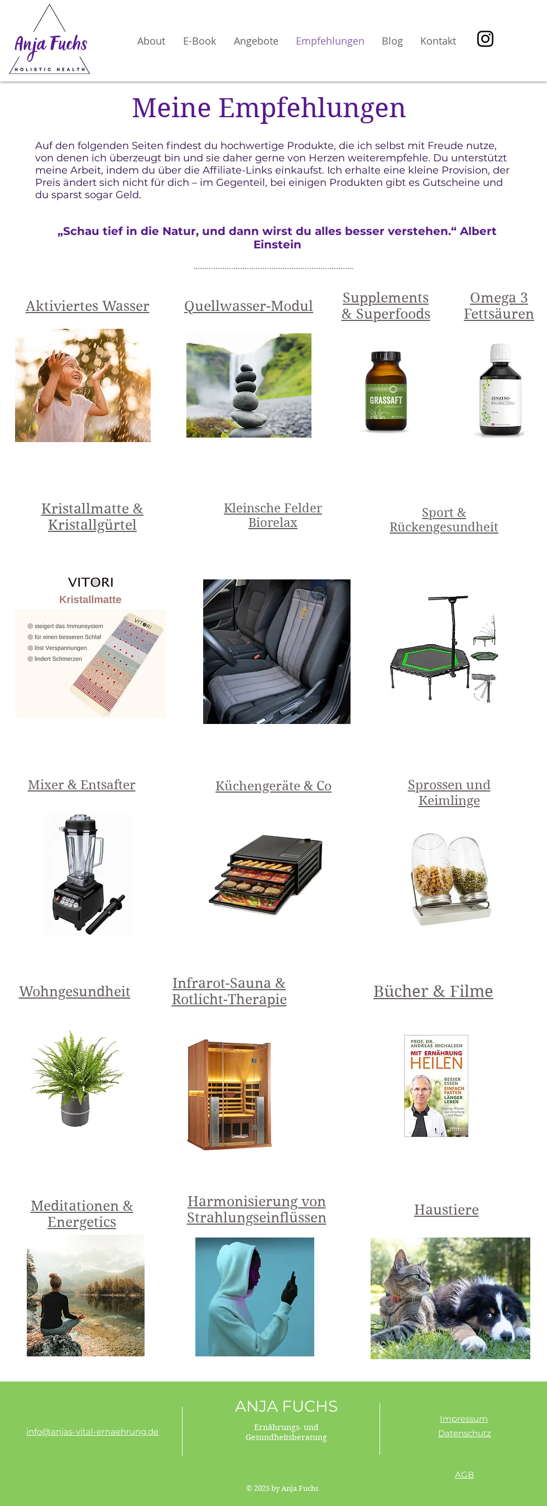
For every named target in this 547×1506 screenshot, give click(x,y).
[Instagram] (485, 39)
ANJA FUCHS (286, 1406)
